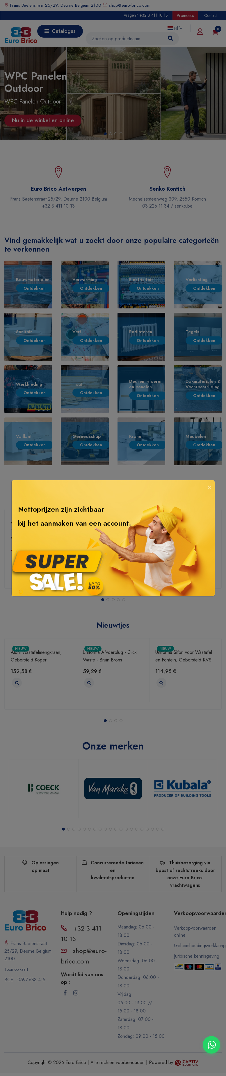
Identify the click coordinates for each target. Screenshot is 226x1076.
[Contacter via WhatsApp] (211, 1045)
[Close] (209, 486)
